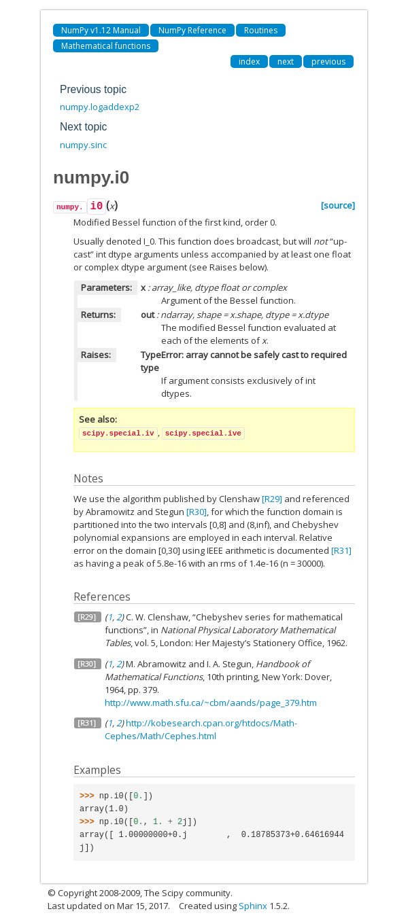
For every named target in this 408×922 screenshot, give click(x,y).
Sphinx (253, 906)
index (249, 61)
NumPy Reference (192, 30)
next (285, 61)
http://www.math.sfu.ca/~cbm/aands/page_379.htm (211, 702)
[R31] (341, 550)
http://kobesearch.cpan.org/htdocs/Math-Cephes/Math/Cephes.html (201, 729)
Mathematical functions (105, 46)
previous (328, 61)
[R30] (196, 512)
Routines (260, 30)
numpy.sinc (83, 145)
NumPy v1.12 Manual (101, 30)
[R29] (272, 499)
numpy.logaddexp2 (99, 107)
